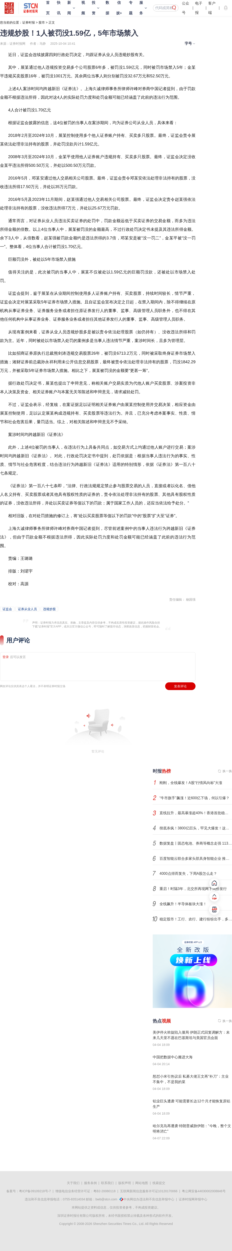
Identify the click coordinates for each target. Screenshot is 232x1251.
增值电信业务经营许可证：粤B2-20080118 (85, 1191)
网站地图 (141, 1183)
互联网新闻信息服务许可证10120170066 (149, 1191)
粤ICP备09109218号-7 (35, 1191)
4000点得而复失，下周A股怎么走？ (188, 873)
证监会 (7, 609)
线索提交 (158, 1183)
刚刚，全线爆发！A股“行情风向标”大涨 (191, 783)
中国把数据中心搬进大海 (173, 1057)
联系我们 (107, 1183)
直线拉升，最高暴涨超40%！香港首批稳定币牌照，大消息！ (196, 813)
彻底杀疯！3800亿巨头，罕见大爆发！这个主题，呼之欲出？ (196, 828)
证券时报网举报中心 (193, 1199)
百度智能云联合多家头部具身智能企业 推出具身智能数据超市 (196, 858)
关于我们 (73, 1183)
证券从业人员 (27, 609)
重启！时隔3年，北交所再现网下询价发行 (193, 889)
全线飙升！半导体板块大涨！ (183, 904)
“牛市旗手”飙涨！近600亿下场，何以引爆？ (195, 798)
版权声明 (124, 1183)
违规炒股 (49, 609)
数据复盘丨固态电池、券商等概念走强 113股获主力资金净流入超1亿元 (196, 843)
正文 (51, 22)
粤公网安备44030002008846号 (204, 1191)
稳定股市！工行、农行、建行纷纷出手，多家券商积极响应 (196, 919)
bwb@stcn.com (106, 1199)
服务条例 (90, 1183)
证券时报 (28, 22)
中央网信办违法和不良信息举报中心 (148, 1199)
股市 (42, 22)
